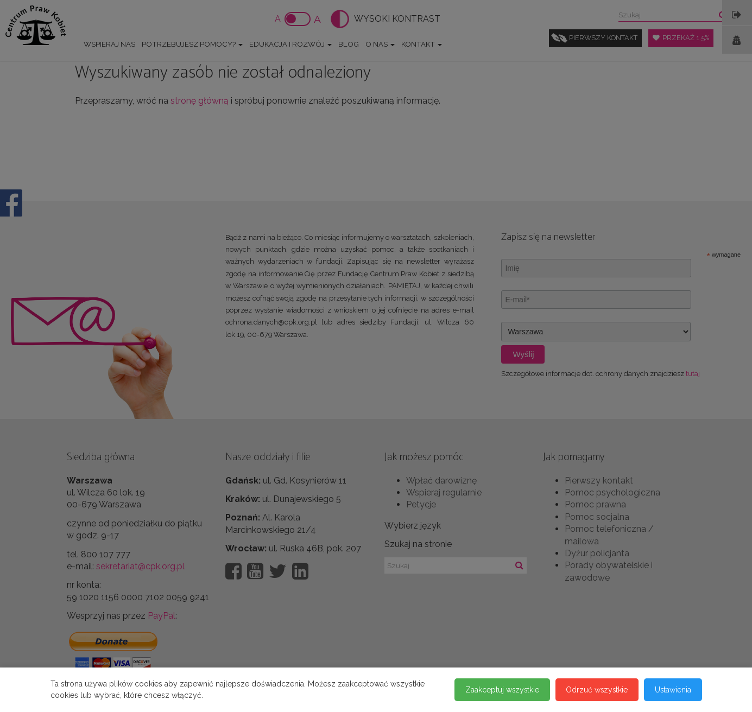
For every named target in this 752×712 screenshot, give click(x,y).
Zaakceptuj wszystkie (499, 689)
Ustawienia (672, 689)
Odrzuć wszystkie (595, 689)
